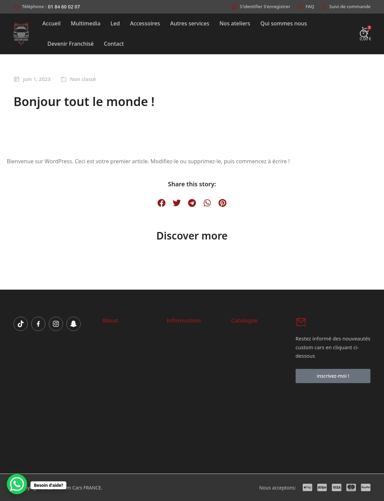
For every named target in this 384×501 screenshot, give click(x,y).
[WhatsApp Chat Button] (17, 484)
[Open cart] (365, 33)
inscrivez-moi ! (333, 376)
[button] (161, 203)
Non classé (83, 79)
